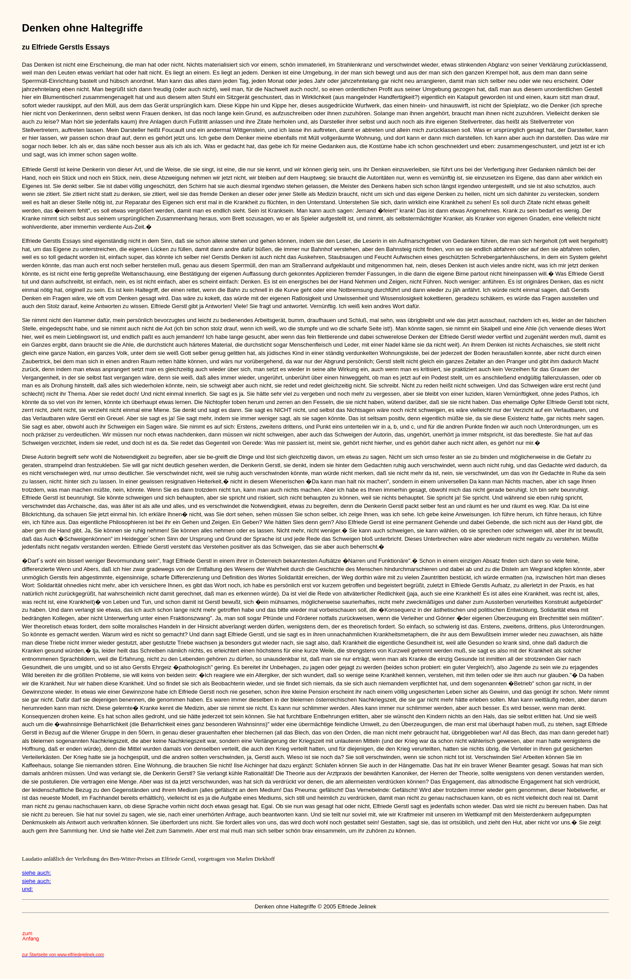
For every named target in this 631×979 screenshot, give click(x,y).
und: (27, 889)
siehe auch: (36, 872)
